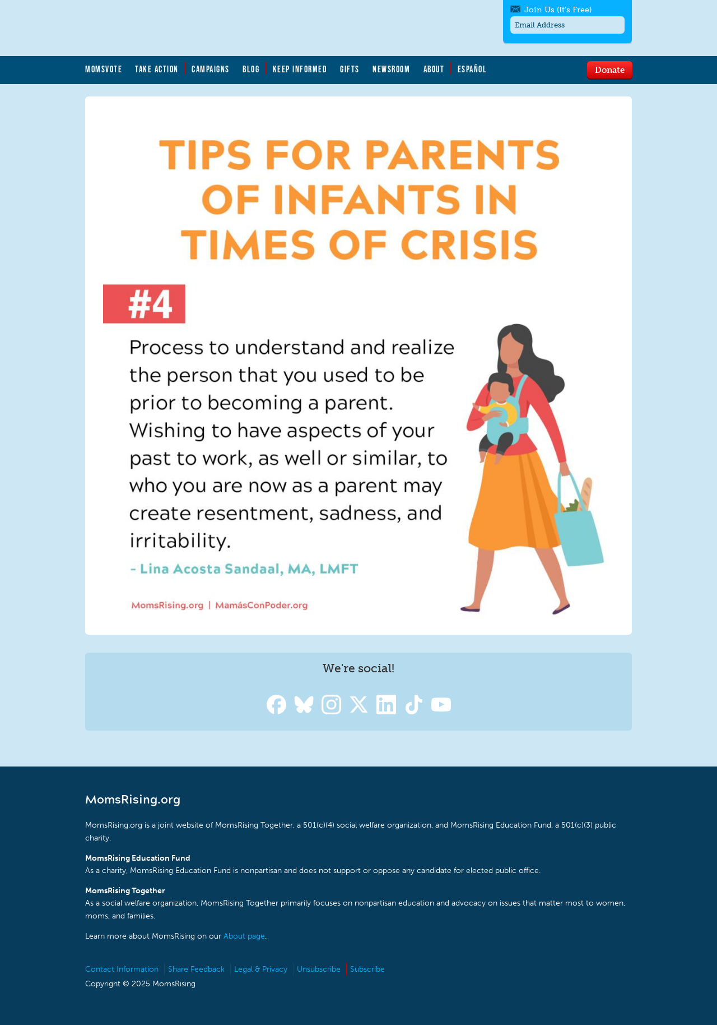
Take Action (157, 69)
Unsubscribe (319, 969)
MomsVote (103, 69)
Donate (610, 69)
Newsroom (391, 69)
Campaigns (211, 69)
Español (472, 69)
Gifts (350, 69)
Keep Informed (300, 69)
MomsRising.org (194, 28)
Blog (251, 69)
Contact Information (122, 969)
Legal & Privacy (260, 969)
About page (244, 936)
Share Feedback (196, 969)
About (434, 69)
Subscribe (367, 969)
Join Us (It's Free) (558, 10)
